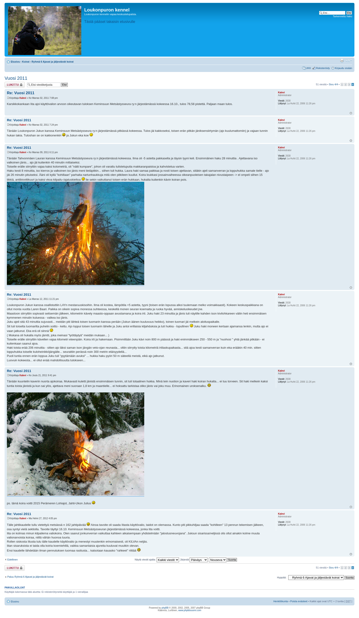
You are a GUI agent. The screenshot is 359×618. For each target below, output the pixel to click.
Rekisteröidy (323, 68)
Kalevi (22, 98)
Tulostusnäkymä (341, 61)
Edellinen (12, 559)
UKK (308, 68)
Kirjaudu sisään (343, 68)
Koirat (26, 61)
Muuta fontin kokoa (348, 61)
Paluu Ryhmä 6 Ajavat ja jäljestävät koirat (30, 576)
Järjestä (194, 559)
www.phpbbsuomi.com (189, 610)
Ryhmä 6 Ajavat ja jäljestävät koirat (52, 61)
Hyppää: (281, 577)
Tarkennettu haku (342, 16)
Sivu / (333, 84)
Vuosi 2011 (16, 78)
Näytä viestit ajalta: (157, 559)
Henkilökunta (280, 601)
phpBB (165, 608)
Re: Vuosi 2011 (20, 93)
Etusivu (15, 61)
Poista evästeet (298, 601)
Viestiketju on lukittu (15, 85)
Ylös (351, 113)
